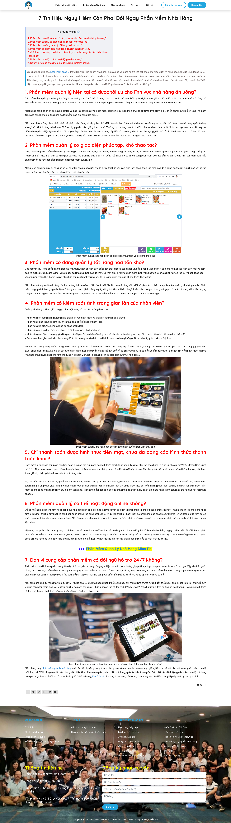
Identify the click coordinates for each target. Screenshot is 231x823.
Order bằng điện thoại (94, 5)
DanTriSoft (98, 676)
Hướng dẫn (196, 5)
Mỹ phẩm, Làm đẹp (127, 737)
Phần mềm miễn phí (65, 5)
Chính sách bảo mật (34, 732)
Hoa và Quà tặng (172, 755)
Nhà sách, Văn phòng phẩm (131, 755)
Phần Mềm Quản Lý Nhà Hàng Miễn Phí (119, 549)
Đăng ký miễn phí (173, 5)
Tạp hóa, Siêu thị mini (128, 732)
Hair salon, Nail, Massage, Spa (178, 737)
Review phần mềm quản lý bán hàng (88, 732)
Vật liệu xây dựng (126, 746)
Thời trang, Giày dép (128, 727)
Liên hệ (149, 5)
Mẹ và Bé (168, 751)
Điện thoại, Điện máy (174, 732)
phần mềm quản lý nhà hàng (56, 668)
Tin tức (134, 5)
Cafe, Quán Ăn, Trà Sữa (175, 727)
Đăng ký (110, 807)
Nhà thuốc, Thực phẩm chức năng (180, 741)
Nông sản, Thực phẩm (128, 741)
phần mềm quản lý (59, 72)
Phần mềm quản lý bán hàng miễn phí (42, 741)
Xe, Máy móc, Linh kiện (175, 746)
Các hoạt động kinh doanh (84, 727)
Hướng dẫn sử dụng (35, 737)
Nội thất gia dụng (126, 751)
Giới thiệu (29, 727)
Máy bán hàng (118, 5)
